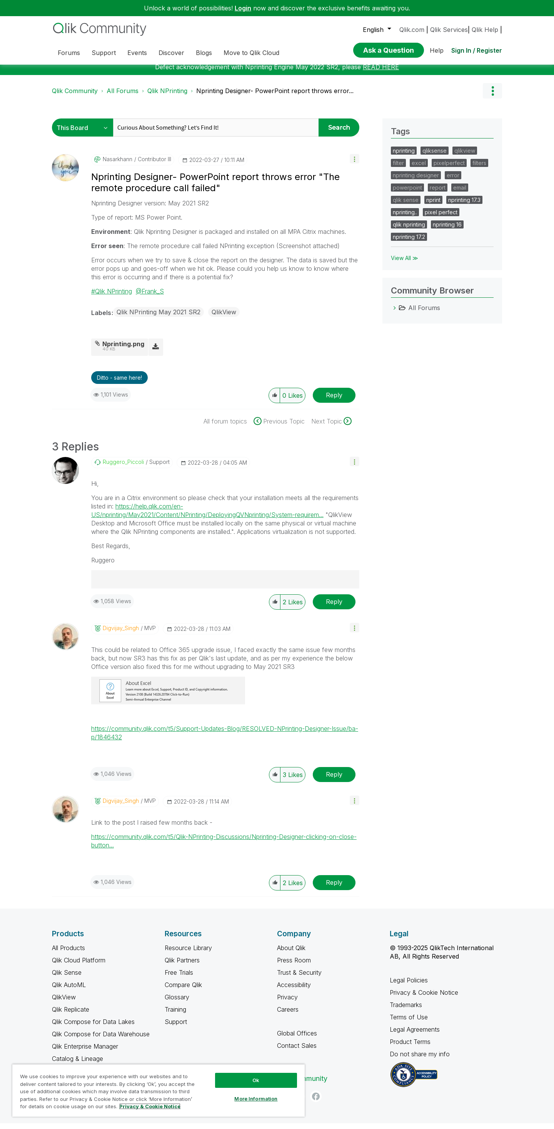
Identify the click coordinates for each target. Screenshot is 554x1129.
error (453, 181)
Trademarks (406, 1010)
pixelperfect (449, 168)
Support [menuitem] (104, 53)
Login (243, 8)
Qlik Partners (182, 966)
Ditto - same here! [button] (119, 383)
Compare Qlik (183, 990)
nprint (433, 205)
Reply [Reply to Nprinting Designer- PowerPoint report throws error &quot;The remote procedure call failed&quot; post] (334, 401)
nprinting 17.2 (409, 242)
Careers (288, 1015)
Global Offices (297, 1039)
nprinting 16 (447, 230)
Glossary (177, 1003)
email (459, 193)
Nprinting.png (123, 350)
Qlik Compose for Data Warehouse (101, 1040)
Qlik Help (485, 29)
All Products (68, 953)
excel (419, 168)
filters (479, 168)
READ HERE (381, 73)
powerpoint (407, 193)
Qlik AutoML (69, 990)
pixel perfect (441, 218)
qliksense (434, 156)
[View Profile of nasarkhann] (117, 165)
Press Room (294, 966)
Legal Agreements (415, 1035)
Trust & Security (299, 978)
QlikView (224, 318)
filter (398, 168)
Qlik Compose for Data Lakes (93, 1027)
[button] (354, 164)
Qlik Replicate (70, 1015)
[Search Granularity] (84, 133)
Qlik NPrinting (167, 96)
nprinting (404, 156)
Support (176, 1027)
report (438, 193)
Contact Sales (297, 1051)
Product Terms (410, 1047)
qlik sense (406, 205)
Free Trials (179, 978)
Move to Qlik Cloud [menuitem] (251, 53)
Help (437, 50)
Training (175, 1015)
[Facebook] (316, 1102)
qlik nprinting (409, 230)
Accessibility (294, 990)
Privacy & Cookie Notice (424, 998)
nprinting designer (416, 181)
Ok (255, 1080)
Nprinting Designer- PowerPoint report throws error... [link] (275, 96)
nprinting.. (405, 218)
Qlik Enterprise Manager (85, 1052)
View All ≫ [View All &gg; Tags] (404, 263)
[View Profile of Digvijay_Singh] (121, 633)
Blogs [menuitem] (204, 53)
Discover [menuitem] (171, 53)
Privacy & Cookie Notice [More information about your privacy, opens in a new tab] (149, 1106)
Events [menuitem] (137, 53)
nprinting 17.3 (464, 205)
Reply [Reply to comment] (334, 607)
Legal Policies (409, 986)
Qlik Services (449, 29)
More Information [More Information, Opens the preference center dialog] (255, 1099)
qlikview (464, 156)
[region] (158, 1090)
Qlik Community (75, 96)
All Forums (122, 96)
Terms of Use (409, 1023)
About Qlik (291, 953)
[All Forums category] (395, 314)
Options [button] (492, 96)
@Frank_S (150, 297)
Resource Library (188, 953)
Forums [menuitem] (69, 53)
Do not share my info (421, 1060)
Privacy (287, 1003)
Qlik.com (411, 29)
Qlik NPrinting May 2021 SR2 (158, 318)
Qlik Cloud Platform (78, 966)
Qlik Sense (67, 978)
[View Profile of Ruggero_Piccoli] (123, 467)
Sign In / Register (476, 50)
